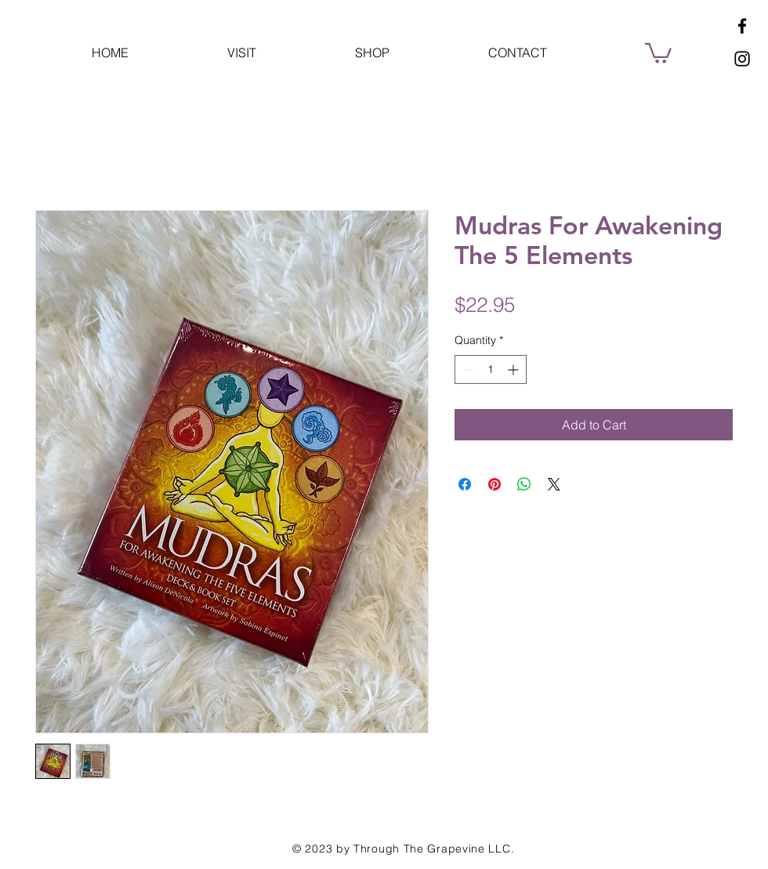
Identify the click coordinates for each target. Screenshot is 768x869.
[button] (658, 52)
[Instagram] (742, 59)
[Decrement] (466, 369)
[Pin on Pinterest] (494, 484)
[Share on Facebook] (464, 484)
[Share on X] (554, 484)
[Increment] (514, 369)
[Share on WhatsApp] (524, 484)
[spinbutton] (490, 369)
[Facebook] (742, 26)
